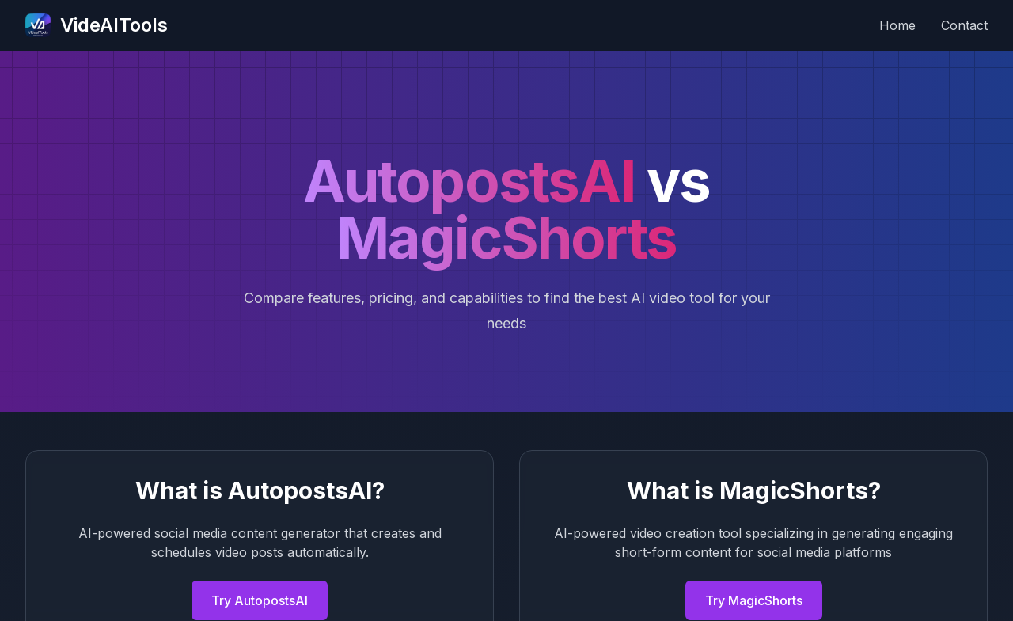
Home (897, 25)
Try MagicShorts (753, 600)
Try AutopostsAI (259, 600)
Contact (964, 25)
